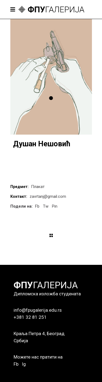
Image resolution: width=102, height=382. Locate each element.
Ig (24, 364)
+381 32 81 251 (30, 317)
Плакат (38, 186)
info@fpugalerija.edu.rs (38, 310)
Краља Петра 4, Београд (39, 333)
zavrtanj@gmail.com (48, 196)
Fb (16, 364)
